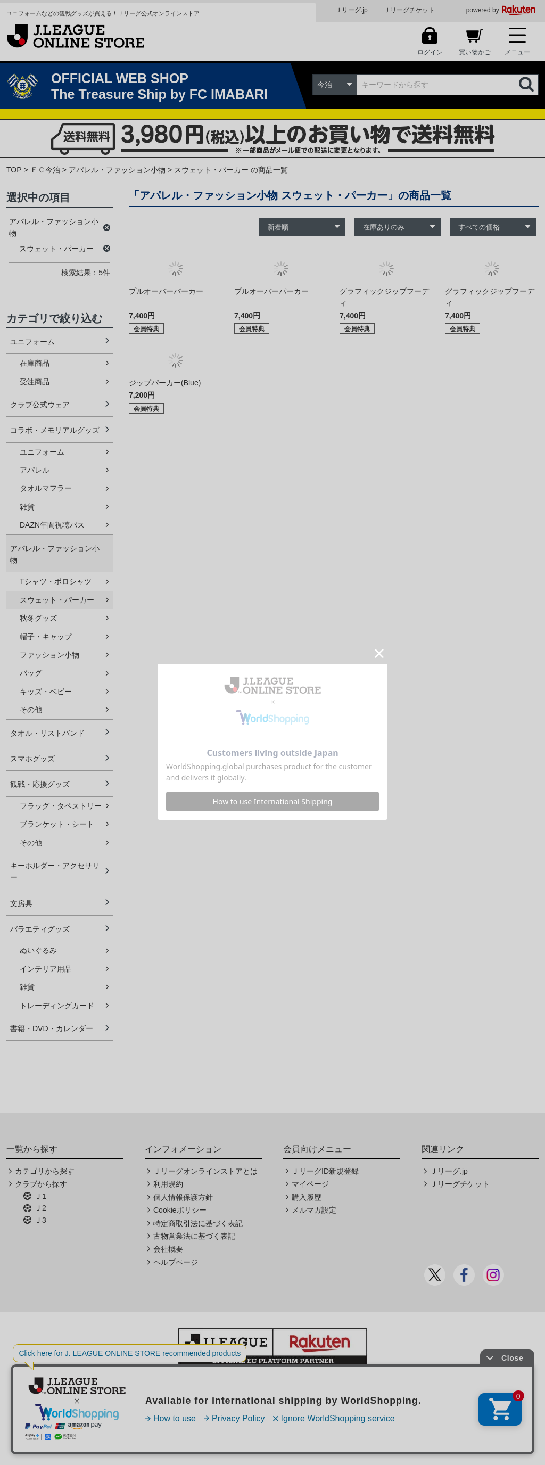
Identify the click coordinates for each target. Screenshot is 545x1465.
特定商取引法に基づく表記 (198, 1223)
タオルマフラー (46, 488)
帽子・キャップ (46, 636)
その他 (31, 709)
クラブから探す (41, 1184)
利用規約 (168, 1184)
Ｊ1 (40, 1196)
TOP (14, 170)
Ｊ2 (40, 1208)
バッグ (31, 673)
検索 (527, 85)
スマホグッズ (32, 758)
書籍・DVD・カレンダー (51, 1028)
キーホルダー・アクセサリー (55, 871)
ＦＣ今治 (45, 170)
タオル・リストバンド (47, 733)
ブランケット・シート (57, 824)
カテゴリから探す (45, 1171)
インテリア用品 (46, 969)
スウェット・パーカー (57, 600)
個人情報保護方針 (183, 1197)
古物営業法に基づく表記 (194, 1236)
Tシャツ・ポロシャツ (56, 581)
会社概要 (168, 1249)
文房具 (21, 903)
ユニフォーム (32, 342)
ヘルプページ (175, 1262)
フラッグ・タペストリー (61, 806)
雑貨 (27, 507)
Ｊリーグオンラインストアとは (205, 1171)
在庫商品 (34, 363)
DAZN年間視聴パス (52, 525)
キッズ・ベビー (46, 691)
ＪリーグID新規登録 (325, 1171)
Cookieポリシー (180, 1210)
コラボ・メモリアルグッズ (55, 430)
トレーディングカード (57, 1005)
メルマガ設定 (314, 1210)
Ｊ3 (40, 1220)
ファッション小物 (49, 655)
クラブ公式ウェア (40, 404)
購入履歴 (306, 1197)
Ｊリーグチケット (409, 10)
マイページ (310, 1184)
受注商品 (34, 381)
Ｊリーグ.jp (351, 10)
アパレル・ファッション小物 (117, 170)
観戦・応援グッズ (40, 784)
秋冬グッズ (38, 618)
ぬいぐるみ (38, 950)
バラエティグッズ (40, 929)
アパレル (34, 470)
